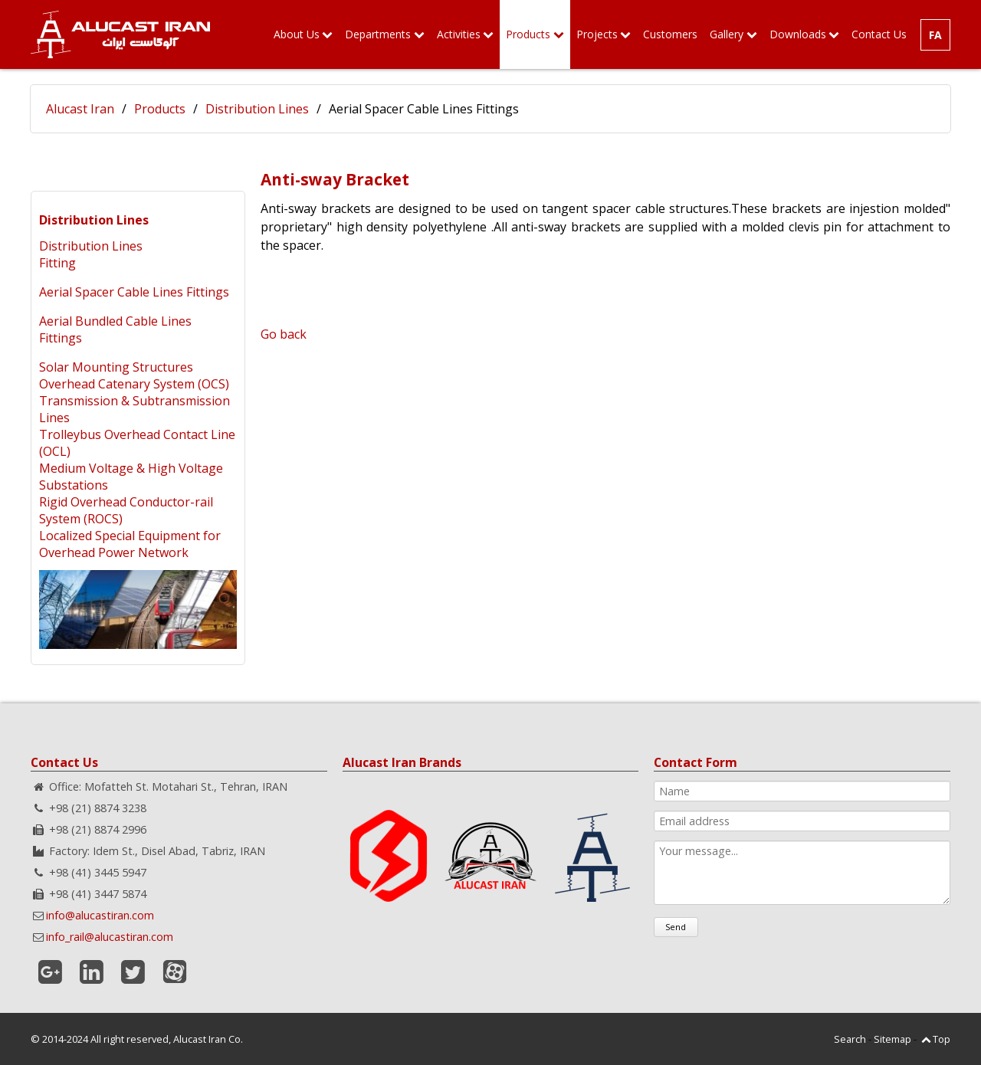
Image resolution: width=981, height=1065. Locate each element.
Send (675, 926)
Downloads (797, 34)
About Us (297, 34)
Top (941, 1039)
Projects (597, 34)
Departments (378, 34)
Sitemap (892, 1039)
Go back (284, 334)
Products (528, 34)
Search (850, 1039)
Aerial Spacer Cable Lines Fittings (134, 291)
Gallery (726, 34)
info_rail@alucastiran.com (109, 936)
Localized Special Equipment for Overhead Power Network (130, 544)
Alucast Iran (80, 108)
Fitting (57, 262)
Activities (459, 34)
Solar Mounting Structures (116, 367)
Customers (670, 34)
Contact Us (879, 34)
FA (935, 35)
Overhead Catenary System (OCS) (134, 383)
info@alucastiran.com (100, 915)
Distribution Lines (257, 108)
